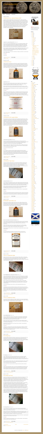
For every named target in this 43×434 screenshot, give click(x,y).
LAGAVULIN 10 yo (7, 61)
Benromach (33, 90)
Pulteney (33, 150)
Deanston (33, 126)
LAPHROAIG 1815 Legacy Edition (10, 117)
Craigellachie (33, 139)
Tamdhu (32, 137)
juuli (32, 42)
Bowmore (33, 104)
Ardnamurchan (33, 115)
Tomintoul (33, 170)
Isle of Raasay (33, 203)
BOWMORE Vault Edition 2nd (9, 200)
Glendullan (33, 199)
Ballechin (33, 191)
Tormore (32, 211)
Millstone (33, 133)
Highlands (33, 85)
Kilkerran (33, 98)
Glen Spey (33, 180)
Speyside (33, 82)
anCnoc (32, 152)
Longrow (33, 99)
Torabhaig (33, 186)
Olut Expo (33, 156)
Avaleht (4, 14)
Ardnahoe (33, 190)
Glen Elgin (33, 179)
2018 (32, 62)
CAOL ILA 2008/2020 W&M (9, 255)
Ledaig (32, 136)
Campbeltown (33, 86)
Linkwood (33, 132)
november (33, 38)
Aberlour (33, 119)
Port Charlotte (33, 109)
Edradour (33, 145)
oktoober (33, 39)
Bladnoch (33, 144)
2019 (32, 61)
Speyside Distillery (34, 166)
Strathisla (33, 210)
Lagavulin (7, 58)
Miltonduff (33, 165)
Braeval (32, 176)
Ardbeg (32, 138)
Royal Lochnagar (34, 183)
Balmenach (33, 192)
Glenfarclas (33, 116)
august (33, 41)
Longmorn (33, 164)
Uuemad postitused (6, 424)
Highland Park (33, 92)
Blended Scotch (33, 112)
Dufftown (33, 196)
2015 (32, 65)
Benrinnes (33, 143)
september (33, 40)
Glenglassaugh (33, 200)
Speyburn (33, 185)
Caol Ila (6, 332)
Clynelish (33, 153)
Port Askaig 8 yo (6, 335)
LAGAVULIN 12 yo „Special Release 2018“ (12, 18)
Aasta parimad (33, 111)
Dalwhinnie (33, 178)
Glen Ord (33, 197)
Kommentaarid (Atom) (8, 425)
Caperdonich (33, 193)
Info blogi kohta (8, 14)
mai (32, 44)
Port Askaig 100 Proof (8, 375)
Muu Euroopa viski (34, 89)
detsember (33, 37)
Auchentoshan (33, 123)
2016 (32, 64)
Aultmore (33, 157)
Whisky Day (33, 187)
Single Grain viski (34, 117)
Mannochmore (33, 206)
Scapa (32, 184)
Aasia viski (33, 91)
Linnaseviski (10, 4)
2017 (32, 63)
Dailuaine (33, 158)
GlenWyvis (33, 198)
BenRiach (33, 103)
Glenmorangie (33, 129)
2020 (32, 60)
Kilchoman (33, 97)
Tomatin (32, 151)
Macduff (32, 205)
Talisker (32, 110)
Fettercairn (33, 146)
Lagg (32, 163)
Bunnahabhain (33, 105)
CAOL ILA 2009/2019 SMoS (9, 297)
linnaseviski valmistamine (34, 118)
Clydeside (33, 177)
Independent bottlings (9, 332)
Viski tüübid (33, 171)
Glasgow (33, 159)
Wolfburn (33, 172)
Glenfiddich (33, 102)
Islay (5, 58)
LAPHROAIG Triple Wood (8, 160)
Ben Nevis (33, 125)
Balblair (32, 124)
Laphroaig (7, 157)
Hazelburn (33, 122)
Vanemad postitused (25, 424)
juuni (33, 43)
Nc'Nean (33, 207)
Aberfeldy (33, 173)
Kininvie (32, 204)
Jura (32, 131)
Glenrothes (33, 130)
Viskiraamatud (13, 14)
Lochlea (32, 149)
